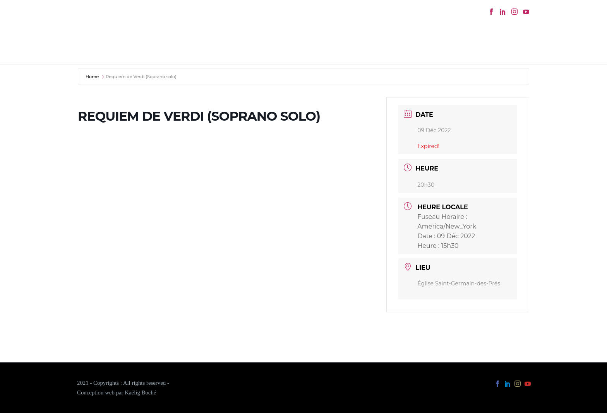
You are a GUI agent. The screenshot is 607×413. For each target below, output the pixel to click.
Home (93, 76)
